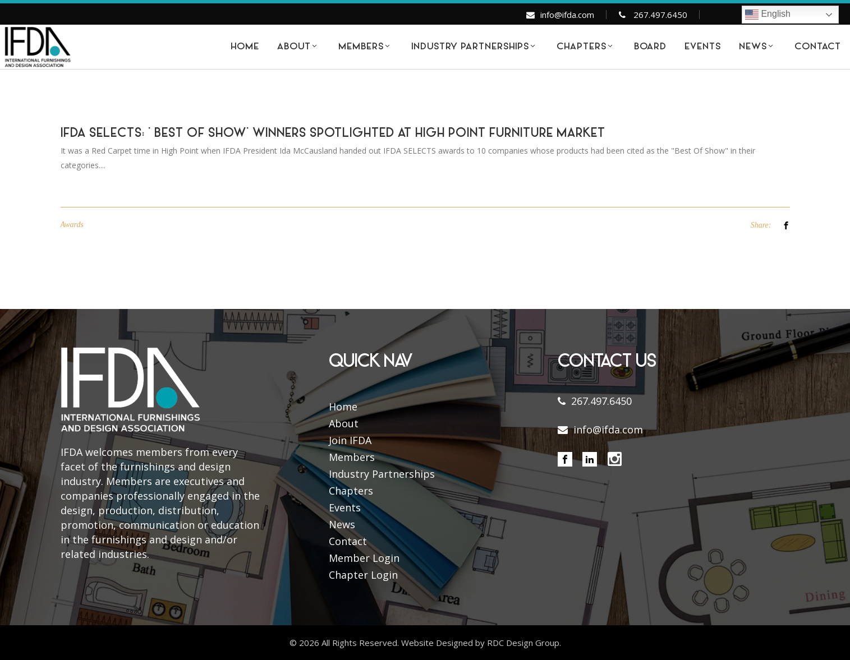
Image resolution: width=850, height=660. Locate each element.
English (768, 14)
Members (352, 457)
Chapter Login (363, 574)
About (344, 423)
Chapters (351, 490)
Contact (348, 541)
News (342, 524)
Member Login (364, 558)
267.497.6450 (660, 14)
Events (345, 507)
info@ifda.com (567, 14)
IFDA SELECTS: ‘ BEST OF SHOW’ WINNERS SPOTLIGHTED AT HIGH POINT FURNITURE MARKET (333, 134)
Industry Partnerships (382, 474)
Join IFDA (350, 440)
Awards (72, 224)
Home (343, 406)
